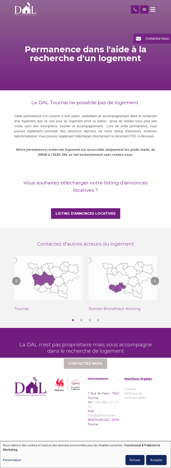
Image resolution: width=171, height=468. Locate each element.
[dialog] (85, 454)
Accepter (156, 460)
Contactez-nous (85, 369)
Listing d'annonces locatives (86, 214)
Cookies (130, 389)
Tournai (21, 314)
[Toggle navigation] (153, 9)
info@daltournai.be (101, 415)
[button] (16, 286)
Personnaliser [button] (12, 460)
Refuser (135, 460)
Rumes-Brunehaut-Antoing (115, 314)
